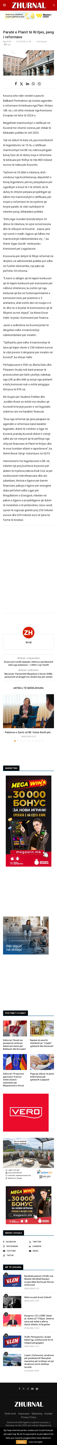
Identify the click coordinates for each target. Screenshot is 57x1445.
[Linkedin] (41, 1246)
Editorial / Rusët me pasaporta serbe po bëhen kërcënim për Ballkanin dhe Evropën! (14, 1044)
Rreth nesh (10, 1413)
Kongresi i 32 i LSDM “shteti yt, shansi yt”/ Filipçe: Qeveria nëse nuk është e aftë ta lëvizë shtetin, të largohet (39, 1320)
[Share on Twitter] (21, 84)
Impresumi (23, 1413)
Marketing (37, 1413)
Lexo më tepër (36, 1442)
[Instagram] (15, 1246)
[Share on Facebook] (16, 84)
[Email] (41, 1250)
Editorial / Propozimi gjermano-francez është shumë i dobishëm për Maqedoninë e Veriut (13, 1080)
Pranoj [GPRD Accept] (21, 1442)
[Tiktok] (15, 1255)
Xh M (28, 642)
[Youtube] (15, 1250)
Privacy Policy (28, 1417)
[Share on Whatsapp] (33, 84)
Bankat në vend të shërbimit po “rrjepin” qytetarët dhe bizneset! (41, 1043)
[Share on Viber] (39, 84)
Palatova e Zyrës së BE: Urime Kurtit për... (28, 732)
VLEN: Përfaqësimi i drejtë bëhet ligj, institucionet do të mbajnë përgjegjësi (38, 1340)
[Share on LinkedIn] (27, 84)
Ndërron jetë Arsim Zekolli (37, 1297)
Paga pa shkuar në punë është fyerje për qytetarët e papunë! (42, 1077)
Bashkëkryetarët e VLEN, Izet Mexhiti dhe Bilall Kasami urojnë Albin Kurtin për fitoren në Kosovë (39, 1280)
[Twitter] (41, 1241)
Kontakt (48, 1413)
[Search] (53, 5)
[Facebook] (15, 1241)
